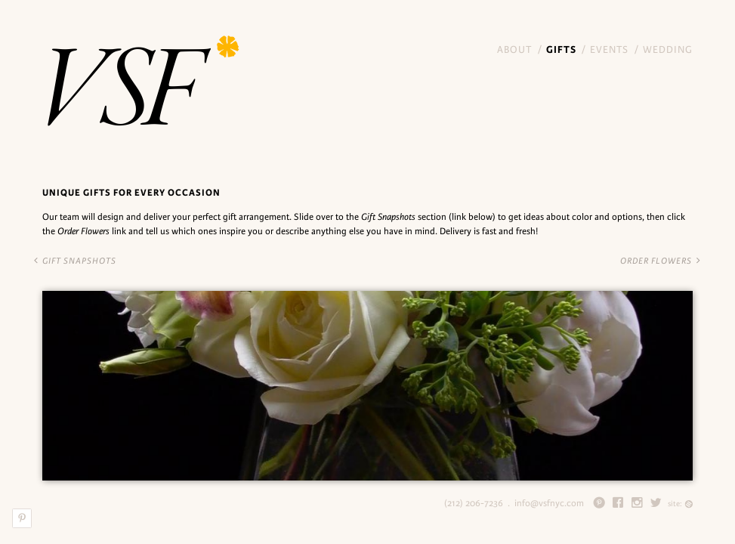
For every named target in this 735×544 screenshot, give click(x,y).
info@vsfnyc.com (549, 503)
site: (680, 503)
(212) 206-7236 (473, 503)
